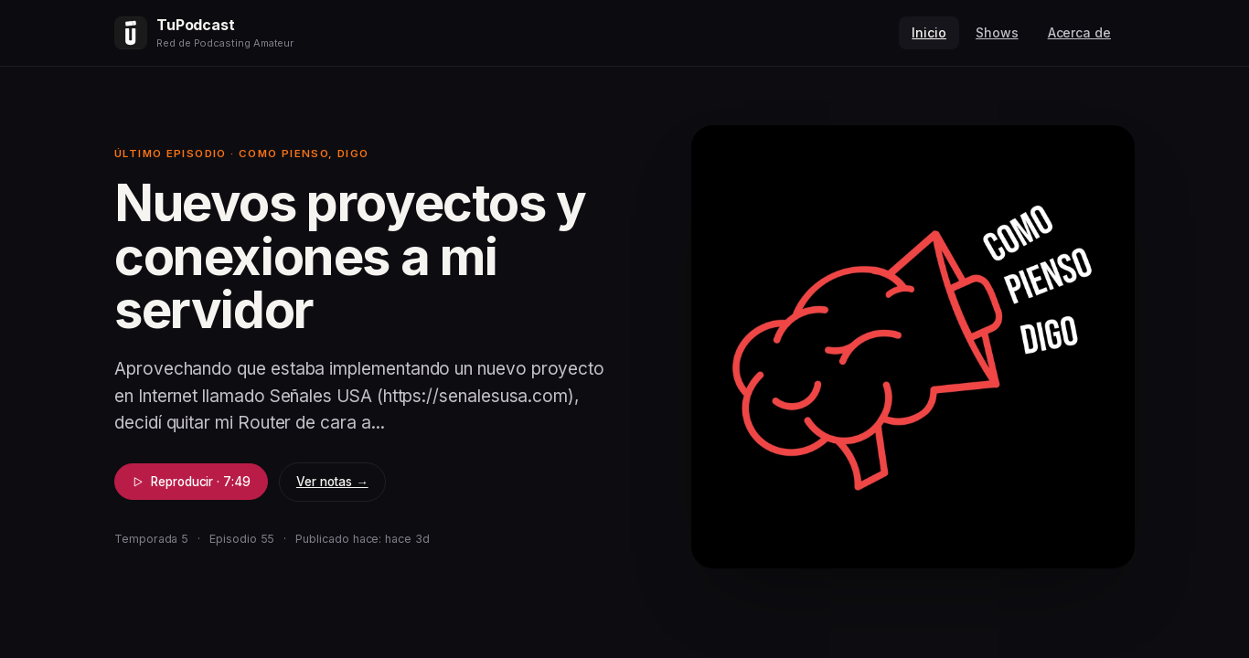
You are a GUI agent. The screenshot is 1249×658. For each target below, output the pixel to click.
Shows (997, 32)
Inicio (929, 32)
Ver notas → (332, 481)
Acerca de (1079, 32)
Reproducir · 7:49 (191, 481)
